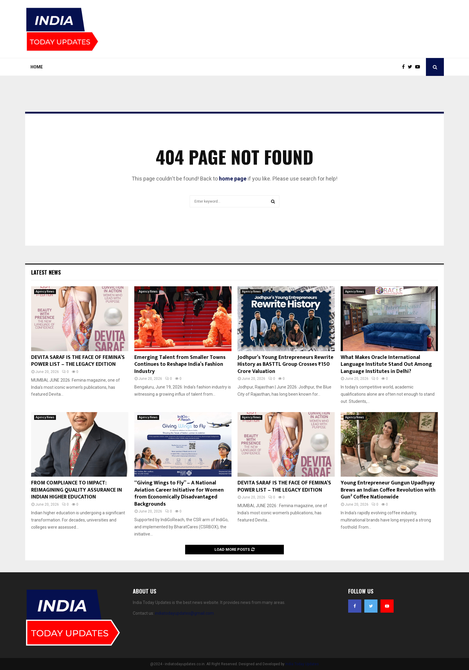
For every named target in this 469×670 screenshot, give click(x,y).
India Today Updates (302, 664)
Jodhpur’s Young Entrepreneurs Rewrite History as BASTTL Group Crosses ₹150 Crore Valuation (285, 364)
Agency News (45, 291)
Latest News (46, 272)
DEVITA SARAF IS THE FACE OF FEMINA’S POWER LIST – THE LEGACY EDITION (78, 361)
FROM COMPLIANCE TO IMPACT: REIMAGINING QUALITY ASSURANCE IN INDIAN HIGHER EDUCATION (76, 489)
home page (232, 178)
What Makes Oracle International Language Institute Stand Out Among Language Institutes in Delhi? (386, 364)
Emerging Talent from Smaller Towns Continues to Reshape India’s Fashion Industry (180, 364)
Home (37, 67)
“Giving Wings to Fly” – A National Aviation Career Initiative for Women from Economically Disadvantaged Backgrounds (179, 493)
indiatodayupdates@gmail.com (184, 613)
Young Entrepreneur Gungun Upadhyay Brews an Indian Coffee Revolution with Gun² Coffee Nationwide (388, 489)
